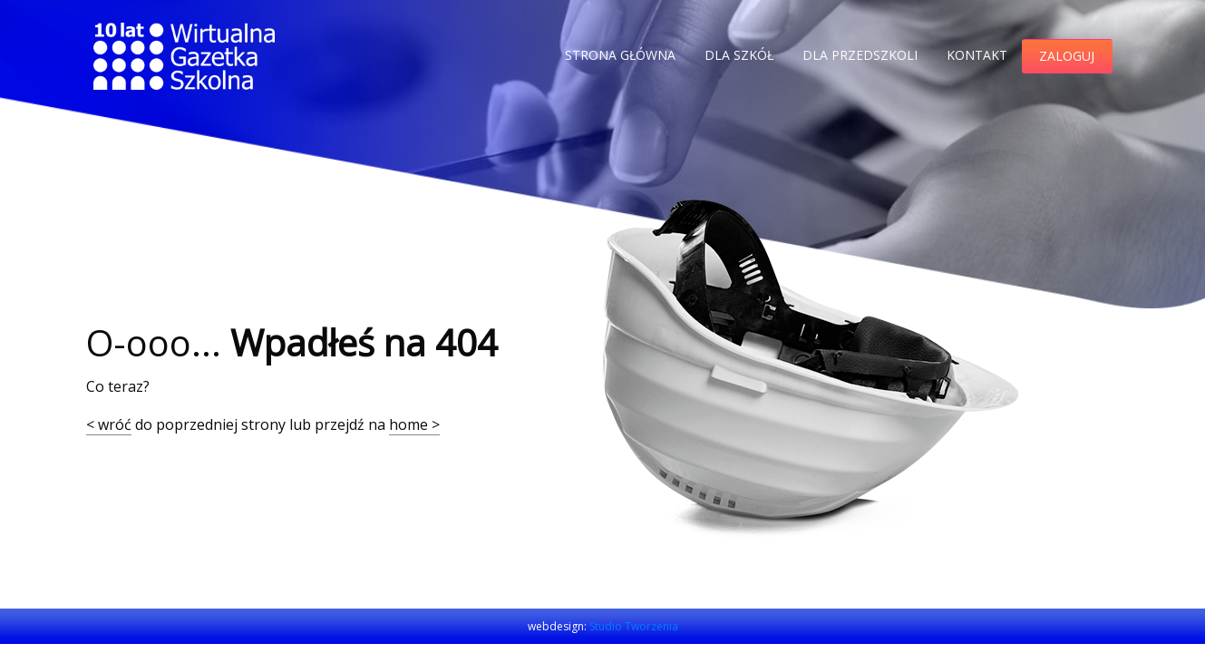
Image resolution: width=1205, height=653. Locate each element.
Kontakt (977, 54)
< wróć (108, 424)
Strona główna (620, 54)
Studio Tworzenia (633, 626)
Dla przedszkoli (860, 54)
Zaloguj (1066, 55)
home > (414, 424)
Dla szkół (739, 54)
